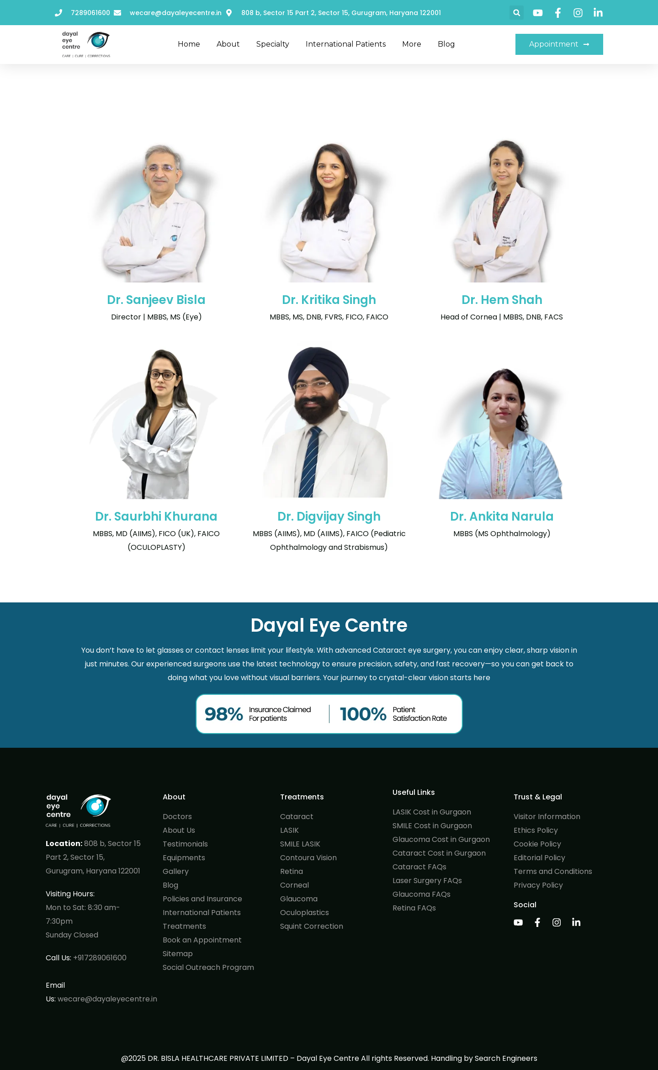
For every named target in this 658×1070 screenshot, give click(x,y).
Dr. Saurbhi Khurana (156, 516)
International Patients (346, 44)
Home (189, 44)
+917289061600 (100, 958)
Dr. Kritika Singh (329, 300)
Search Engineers (506, 1058)
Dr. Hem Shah (502, 300)
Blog (446, 44)
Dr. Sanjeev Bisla (156, 300)
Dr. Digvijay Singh (329, 516)
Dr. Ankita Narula (502, 516)
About (228, 44)
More (411, 44)
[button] (516, 12)
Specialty (272, 44)
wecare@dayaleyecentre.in (107, 999)
